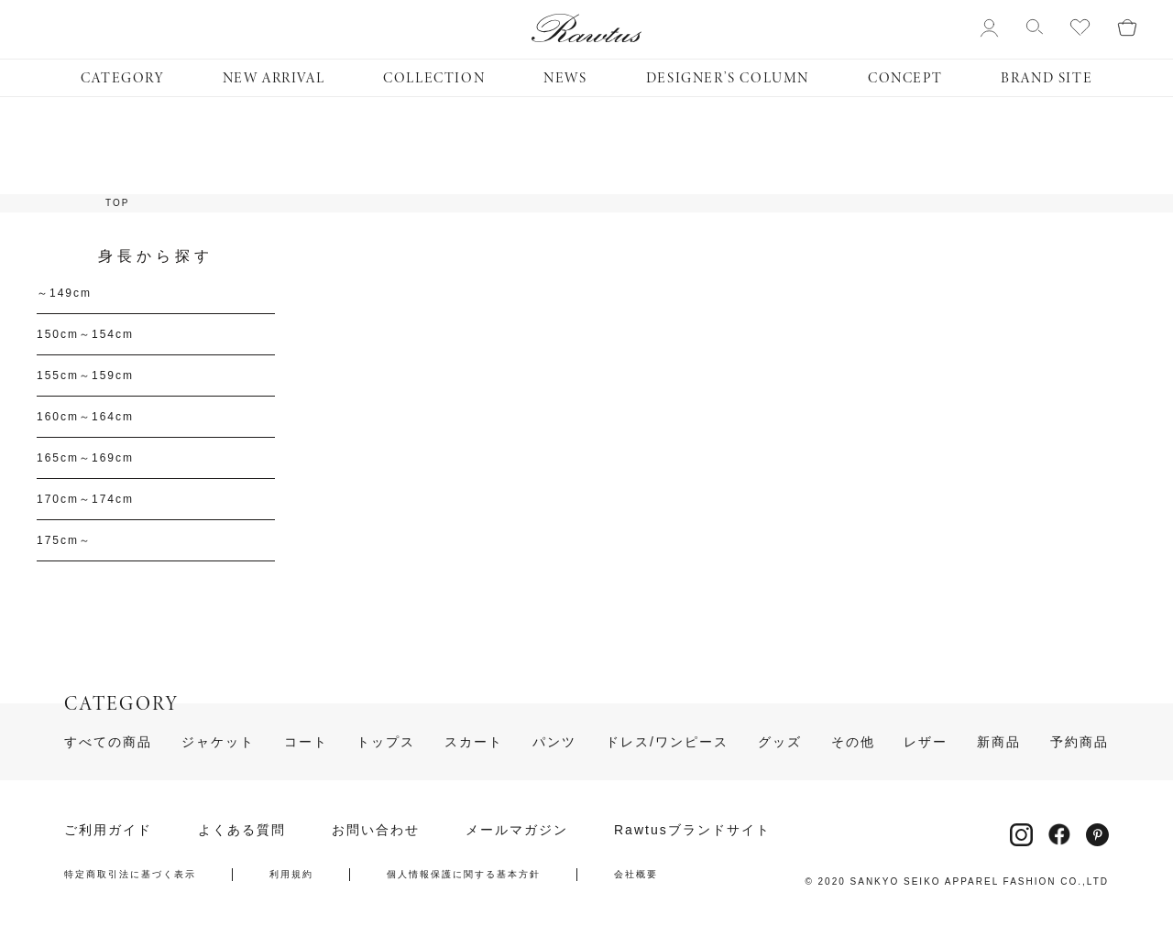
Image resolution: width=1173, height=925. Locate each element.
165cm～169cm (85, 458)
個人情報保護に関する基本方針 (464, 874)
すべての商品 (108, 741)
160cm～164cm (85, 416)
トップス (385, 741)
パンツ (554, 741)
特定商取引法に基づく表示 (130, 874)
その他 (853, 741)
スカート (473, 741)
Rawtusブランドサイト (692, 829)
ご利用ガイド (108, 829)
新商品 (999, 741)
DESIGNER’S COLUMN (727, 78)
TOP (117, 203)
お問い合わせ (376, 829)
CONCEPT (905, 78)
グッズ (780, 741)
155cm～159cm (85, 375)
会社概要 (636, 874)
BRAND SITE (1046, 78)
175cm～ (64, 540)
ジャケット (218, 741)
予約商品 (1079, 741)
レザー (926, 741)
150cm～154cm (85, 334)
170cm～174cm (85, 499)
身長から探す (156, 256)
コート (306, 741)
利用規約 (291, 874)
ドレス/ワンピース (667, 741)
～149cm (64, 293)
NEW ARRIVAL (274, 78)
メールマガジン (517, 829)
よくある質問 (242, 829)
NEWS (564, 78)
